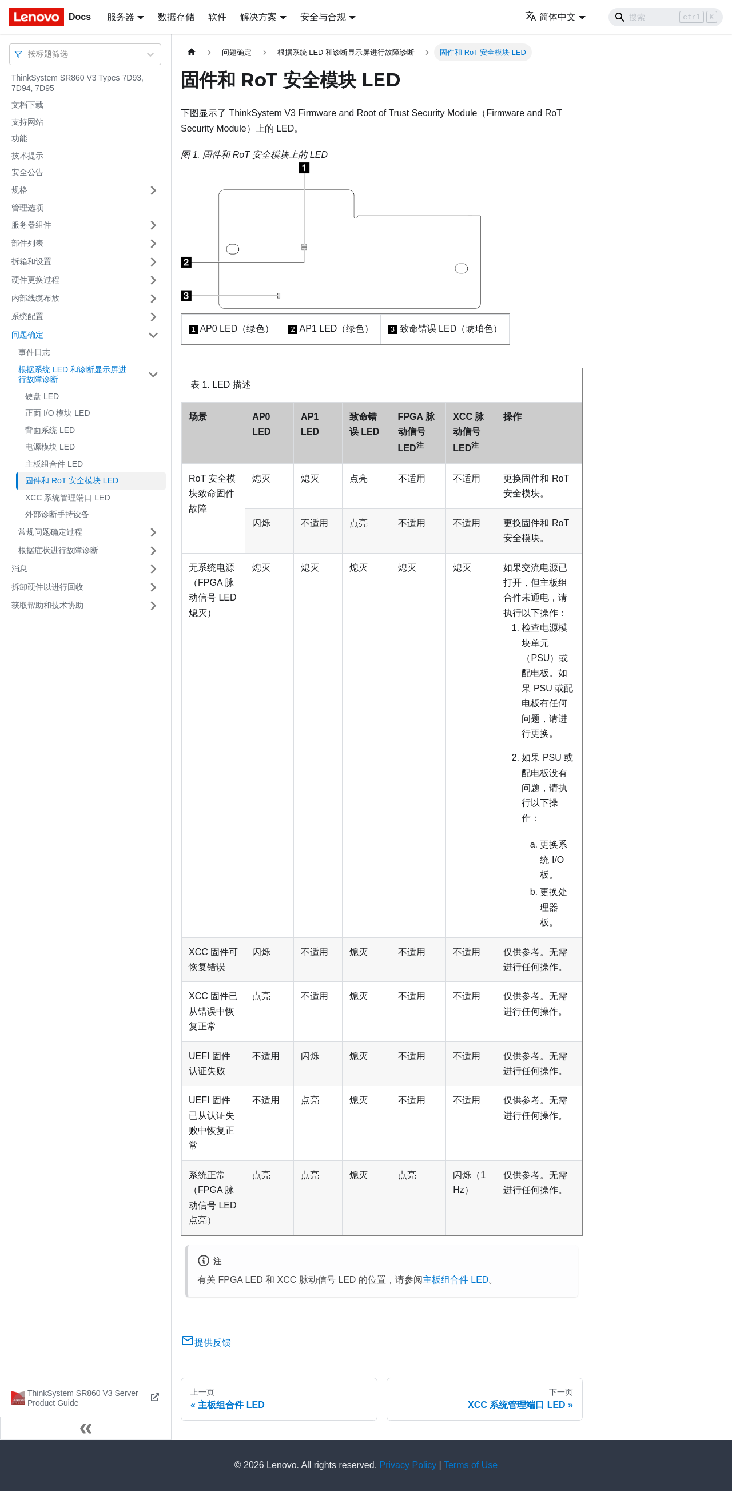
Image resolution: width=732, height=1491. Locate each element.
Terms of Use (471, 1465)
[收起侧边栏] (86, 1428)
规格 (19, 189)
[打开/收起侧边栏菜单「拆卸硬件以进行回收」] (153, 587)
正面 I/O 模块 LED (57, 413)
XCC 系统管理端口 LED (67, 497)
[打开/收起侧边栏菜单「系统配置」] (153, 317)
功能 (19, 138)
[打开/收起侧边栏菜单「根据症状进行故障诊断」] (153, 551)
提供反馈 (206, 1342)
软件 (217, 17)
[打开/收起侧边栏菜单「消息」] (153, 569)
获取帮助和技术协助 (47, 605)
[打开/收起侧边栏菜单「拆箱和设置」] (153, 262)
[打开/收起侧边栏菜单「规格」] (153, 190)
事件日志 (34, 352)
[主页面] (191, 52)
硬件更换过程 (35, 279)
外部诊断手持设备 (57, 514)
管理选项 (27, 207)
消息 (19, 568)
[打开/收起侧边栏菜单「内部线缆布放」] (153, 298)
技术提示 (27, 155)
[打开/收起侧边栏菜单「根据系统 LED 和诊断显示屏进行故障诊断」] (153, 374)
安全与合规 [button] (323, 17)
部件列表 (27, 243)
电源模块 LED (50, 446)
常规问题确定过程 (50, 531)
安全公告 (27, 172)
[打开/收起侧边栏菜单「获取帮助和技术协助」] (153, 606)
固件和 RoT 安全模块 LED (71, 480)
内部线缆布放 (35, 298)
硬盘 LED (42, 396)
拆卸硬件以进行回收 (47, 586)
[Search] (665, 17)
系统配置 (27, 316)
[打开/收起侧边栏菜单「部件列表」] (153, 243)
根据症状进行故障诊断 (58, 550)
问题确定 (27, 334)
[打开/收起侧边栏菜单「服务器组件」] (153, 225)
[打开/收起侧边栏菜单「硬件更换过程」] (153, 280)
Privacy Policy (408, 1465)
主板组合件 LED (54, 463)
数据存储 (176, 17)
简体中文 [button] (550, 17)
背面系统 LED (50, 430)
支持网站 (27, 121)
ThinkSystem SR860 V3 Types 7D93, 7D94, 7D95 (77, 83)
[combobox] (29, 54)
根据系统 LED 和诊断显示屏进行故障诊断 (72, 374)
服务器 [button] (120, 17)
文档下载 (27, 104)
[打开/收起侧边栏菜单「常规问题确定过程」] (153, 532)
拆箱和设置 (31, 261)
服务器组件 (31, 224)
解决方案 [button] (258, 17)
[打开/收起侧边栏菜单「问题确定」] (153, 335)
